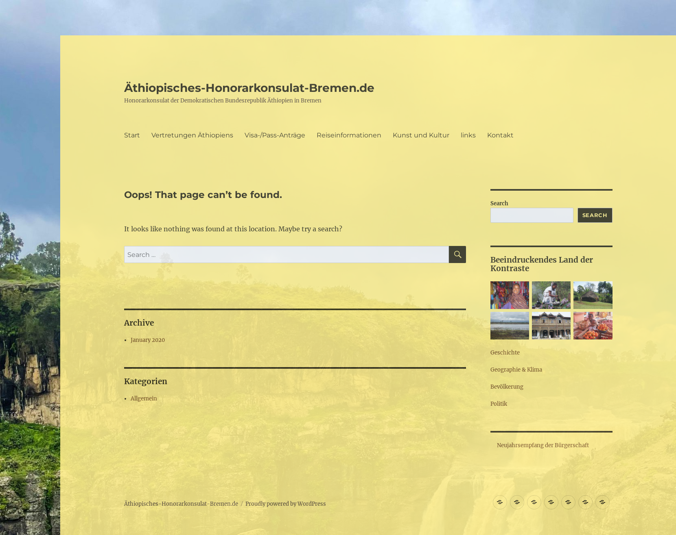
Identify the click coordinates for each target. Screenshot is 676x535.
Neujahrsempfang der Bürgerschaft (543, 445)
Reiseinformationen (349, 135)
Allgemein (144, 398)
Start (132, 135)
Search (499, 203)
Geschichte (505, 352)
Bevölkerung (506, 386)
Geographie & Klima (516, 369)
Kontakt (500, 135)
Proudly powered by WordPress (285, 503)
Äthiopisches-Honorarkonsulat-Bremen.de (249, 88)
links (468, 135)
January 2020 (148, 340)
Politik (498, 403)
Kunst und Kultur (421, 135)
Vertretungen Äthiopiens (192, 135)
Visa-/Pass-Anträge (275, 135)
